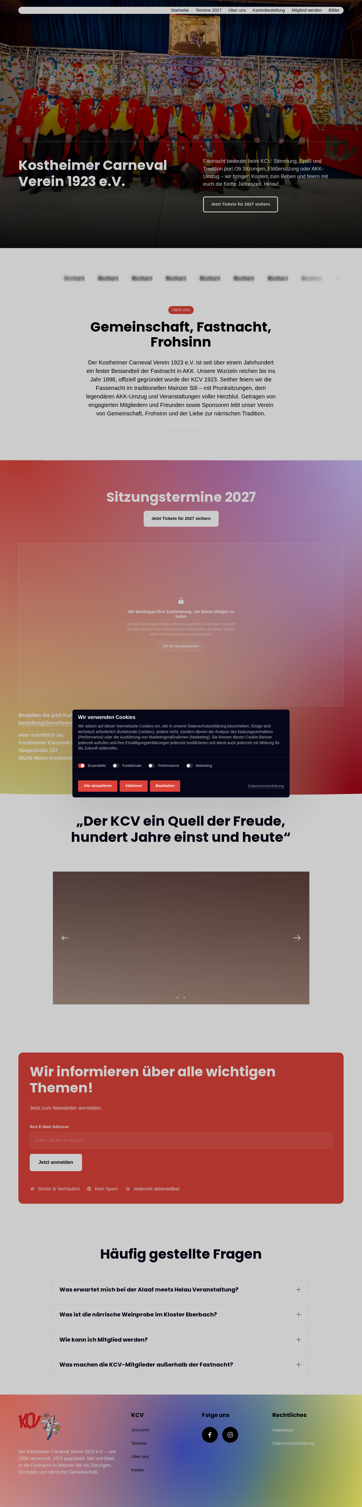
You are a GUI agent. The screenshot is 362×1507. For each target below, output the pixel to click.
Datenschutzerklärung (266, 786)
